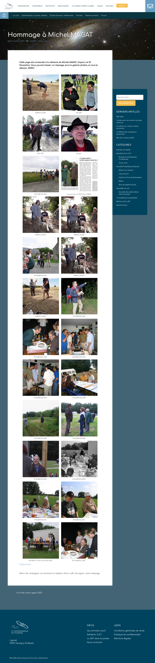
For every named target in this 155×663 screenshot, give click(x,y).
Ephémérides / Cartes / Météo (34, 15)
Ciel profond (123, 174)
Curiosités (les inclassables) (126, 198)
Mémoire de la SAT (123, 201)
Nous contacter (95, 642)
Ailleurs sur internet (126, 170)
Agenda (122, 5)
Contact (150, 6)
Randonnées (63, 6)
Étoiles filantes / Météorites (61, 15)
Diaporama (25, 564)
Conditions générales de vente (129, 631)
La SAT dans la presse (98, 638)
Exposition (50, 6)
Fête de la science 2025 (125, 138)
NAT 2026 (120, 117)
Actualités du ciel (122, 188)
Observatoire (23, 6)
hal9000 (33, 41)
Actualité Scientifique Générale (127, 166)
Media (121, 181)
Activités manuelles (123, 150)
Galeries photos (91, 15)
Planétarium (37, 6)
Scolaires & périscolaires (83, 6)
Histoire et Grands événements (130, 177)
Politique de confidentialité (127, 635)
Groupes (109, 6)
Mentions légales (122, 638)
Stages (100, 6)
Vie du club (42, 41)
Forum (104, 15)
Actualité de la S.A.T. (123, 153)
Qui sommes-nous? (96, 631)
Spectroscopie (121, 205)
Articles (79, 15)
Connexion (4, 15)
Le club (16, 15)
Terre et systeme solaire (127, 185)
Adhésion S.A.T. (94, 635)
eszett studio (43, 658)
